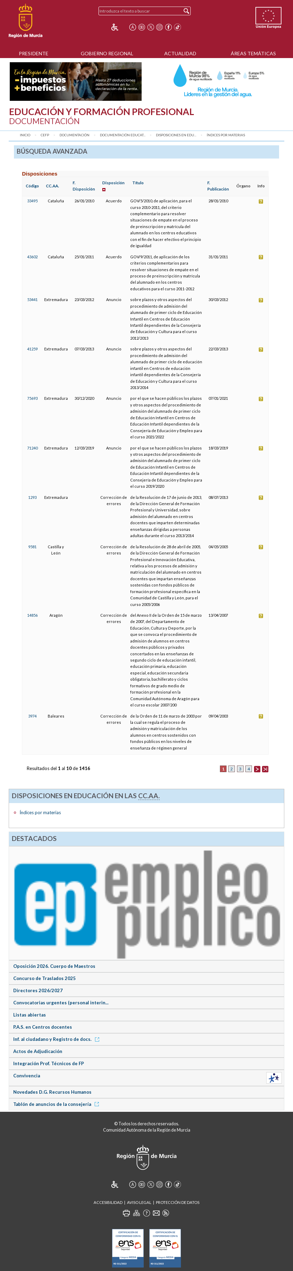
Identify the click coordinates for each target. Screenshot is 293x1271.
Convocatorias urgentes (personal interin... (61, 1002)
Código (32, 186)
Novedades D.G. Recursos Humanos (52, 1092)
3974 (32, 716)
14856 (32, 615)
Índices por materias (226, 135)
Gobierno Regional (107, 53)
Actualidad (180, 53)
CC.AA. (52, 186)
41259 (32, 349)
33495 (32, 201)
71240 (32, 448)
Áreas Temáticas (253, 53)
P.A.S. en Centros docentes (42, 1027)
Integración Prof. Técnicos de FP (48, 1063)
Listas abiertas (29, 1015)
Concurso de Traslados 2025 (44, 978)
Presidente (33, 53)
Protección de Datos (177, 1202)
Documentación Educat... (122, 135)
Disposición (113, 182)
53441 (32, 299)
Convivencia (26, 1075)
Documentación (74, 135)
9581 (32, 546)
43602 (32, 256)
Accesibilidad (108, 1202)
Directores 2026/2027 (38, 990)
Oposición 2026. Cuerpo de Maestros (54, 966)
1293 (32, 497)
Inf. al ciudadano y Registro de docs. (57, 1039)
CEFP (45, 135)
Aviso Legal (139, 1202)
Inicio (25, 135)
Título (138, 182)
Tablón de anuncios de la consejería (57, 1104)
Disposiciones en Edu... (176, 135)
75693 (32, 398)
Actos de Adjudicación (37, 1051)
